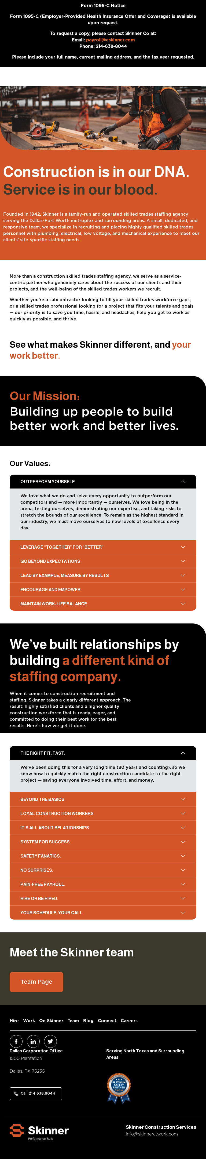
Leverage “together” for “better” (62, 547)
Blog (88, 1021)
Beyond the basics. (42, 799)
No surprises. (36, 870)
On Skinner (51, 1021)
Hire (14, 1021)
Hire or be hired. (39, 898)
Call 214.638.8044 (38, 1093)
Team (73, 1021)
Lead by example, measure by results (64, 575)
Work (29, 1021)
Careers (129, 1021)
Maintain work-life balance (53, 604)
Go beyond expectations (50, 561)
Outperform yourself (47, 481)
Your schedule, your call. (52, 912)
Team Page (36, 982)
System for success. (45, 842)
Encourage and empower (50, 589)
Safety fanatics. (40, 856)
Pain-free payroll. (42, 884)
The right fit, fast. (42, 753)
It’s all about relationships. (55, 827)
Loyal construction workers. (57, 813)
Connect (107, 1021)
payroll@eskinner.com (110, 40)
